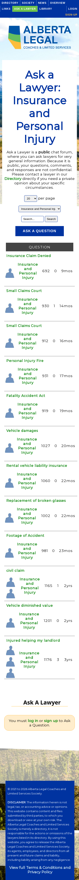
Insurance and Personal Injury (28, 271)
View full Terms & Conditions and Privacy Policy (40, 869)
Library (45, 8)
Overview (57, 2)
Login (72, 8)
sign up (51, 720)
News (42, 2)
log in (33, 720)
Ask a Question (39, 231)
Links (6, 8)
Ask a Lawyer (25, 8)
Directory (10, 2)
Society (28, 2)
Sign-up (71, 14)
